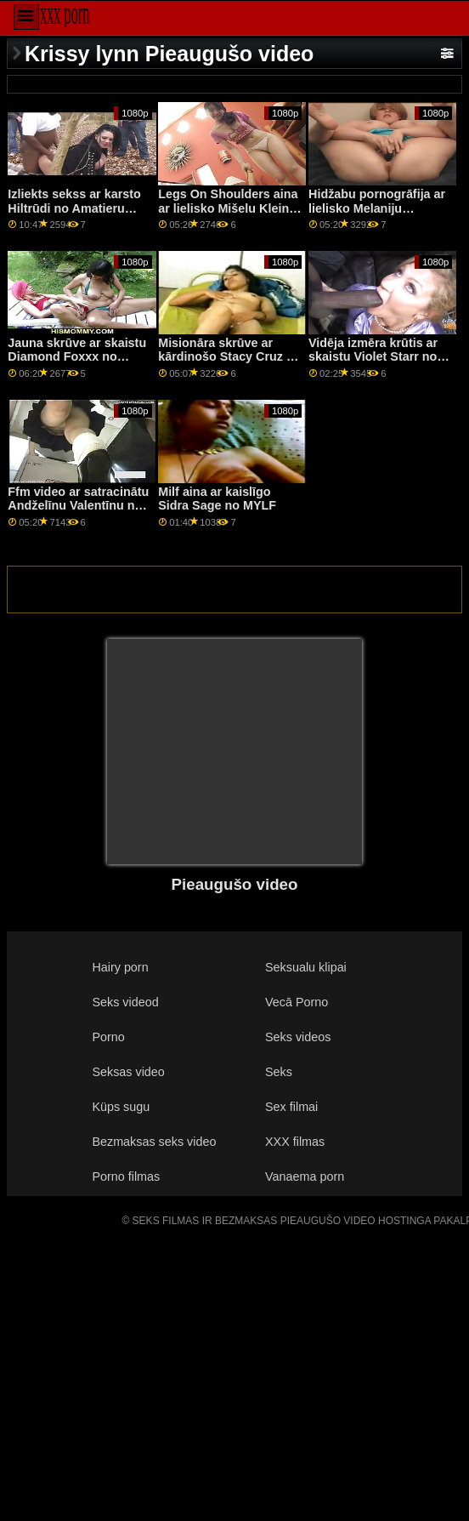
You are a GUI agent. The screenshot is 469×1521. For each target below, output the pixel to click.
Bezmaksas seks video (154, 1141)
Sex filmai (291, 1107)
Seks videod (125, 1002)
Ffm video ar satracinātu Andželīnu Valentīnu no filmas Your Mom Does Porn (78, 513)
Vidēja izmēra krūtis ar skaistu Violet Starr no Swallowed (373, 357)
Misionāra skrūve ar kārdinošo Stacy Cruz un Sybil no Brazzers (229, 357)
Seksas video (128, 1072)
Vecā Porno (296, 1002)
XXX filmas (295, 1141)
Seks (278, 1072)
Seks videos (298, 1037)
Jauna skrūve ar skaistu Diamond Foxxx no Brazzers (77, 357)
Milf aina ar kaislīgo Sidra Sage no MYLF (217, 499)
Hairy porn (120, 967)
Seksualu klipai (306, 967)
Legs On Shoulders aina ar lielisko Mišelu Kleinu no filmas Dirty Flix (227, 208)
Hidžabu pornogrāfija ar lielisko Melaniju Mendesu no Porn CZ (376, 208)
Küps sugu (121, 1107)
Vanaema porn (304, 1176)
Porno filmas (126, 1176)
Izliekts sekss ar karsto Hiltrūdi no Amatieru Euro (74, 208)
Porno (108, 1037)
